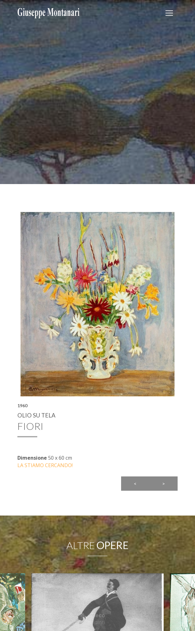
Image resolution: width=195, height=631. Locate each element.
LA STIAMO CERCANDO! (45, 465)
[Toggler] (169, 13)
